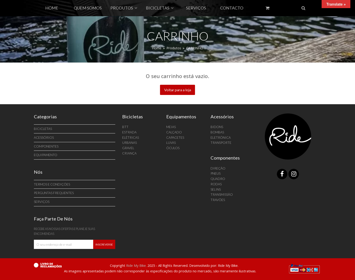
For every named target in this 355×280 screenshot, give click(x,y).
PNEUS (216, 173)
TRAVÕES (218, 200)
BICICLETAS (43, 129)
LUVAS (171, 143)
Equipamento (45, 155)
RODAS (216, 184)
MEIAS (171, 127)
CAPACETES (175, 137)
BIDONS (217, 127)
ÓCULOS (172, 148)
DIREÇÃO (218, 168)
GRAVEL (128, 148)
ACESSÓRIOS (44, 137)
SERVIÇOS (41, 202)
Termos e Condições (52, 184)
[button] (303, 8)
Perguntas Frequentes (54, 193)
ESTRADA (129, 132)
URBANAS (129, 143)
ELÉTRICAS (130, 137)
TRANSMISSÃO (222, 194)
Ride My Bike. (136, 265)
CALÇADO (174, 132)
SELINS (216, 189)
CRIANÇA (129, 153)
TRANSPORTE (221, 143)
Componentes (46, 146)
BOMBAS (217, 132)
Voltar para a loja (177, 90)
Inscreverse (104, 244)
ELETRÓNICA (221, 137)
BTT (125, 127)
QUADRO (218, 179)
